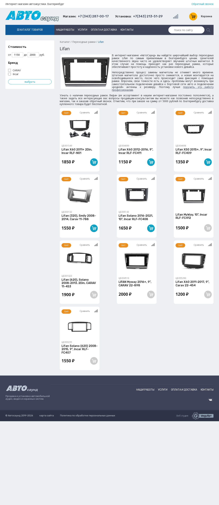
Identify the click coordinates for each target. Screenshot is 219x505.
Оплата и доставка (104, 29)
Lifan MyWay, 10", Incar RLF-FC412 (191, 216)
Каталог (65, 42)
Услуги (82, 29)
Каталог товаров (30, 29)
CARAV (17, 70)
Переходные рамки (84, 42)
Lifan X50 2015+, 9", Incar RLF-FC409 (194, 151)
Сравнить (89, 112)
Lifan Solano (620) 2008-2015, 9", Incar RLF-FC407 (80, 349)
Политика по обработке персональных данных (87, 415)
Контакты (127, 29)
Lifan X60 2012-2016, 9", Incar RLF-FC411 (136, 151)
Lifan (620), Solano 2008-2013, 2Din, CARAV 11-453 (79, 283)
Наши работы (65, 29)
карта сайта (46, 415)
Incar (15, 74)
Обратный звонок (202, 4)
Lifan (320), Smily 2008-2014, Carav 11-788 (79, 217)
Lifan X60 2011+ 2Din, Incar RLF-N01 (77, 151)
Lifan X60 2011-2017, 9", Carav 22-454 (192, 283)
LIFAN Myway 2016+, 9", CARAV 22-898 (135, 283)
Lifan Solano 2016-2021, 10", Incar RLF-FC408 (136, 217)
